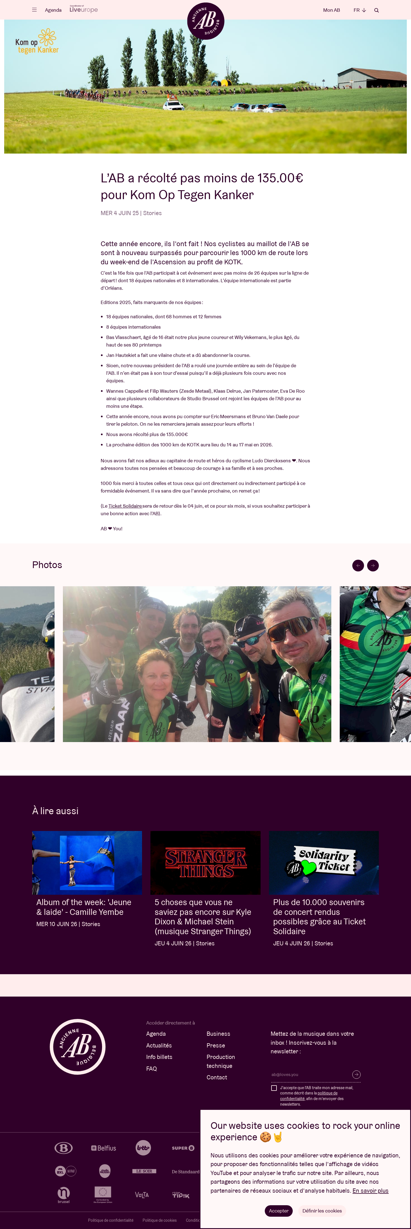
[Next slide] (373, 565)
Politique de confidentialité (110, 1220)
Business (218, 1033)
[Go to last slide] (358, 565)
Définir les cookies (322, 1210)
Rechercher (376, 10)
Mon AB (331, 10)
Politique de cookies (160, 1220)
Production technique (221, 1061)
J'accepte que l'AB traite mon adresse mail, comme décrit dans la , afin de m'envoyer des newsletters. (316, 1096)
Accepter (279, 1210)
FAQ (151, 1068)
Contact (217, 1077)
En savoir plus (371, 1190)
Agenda (53, 10)
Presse (216, 1045)
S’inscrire (356, 1074)
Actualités (159, 1045)
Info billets (159, 1057)
